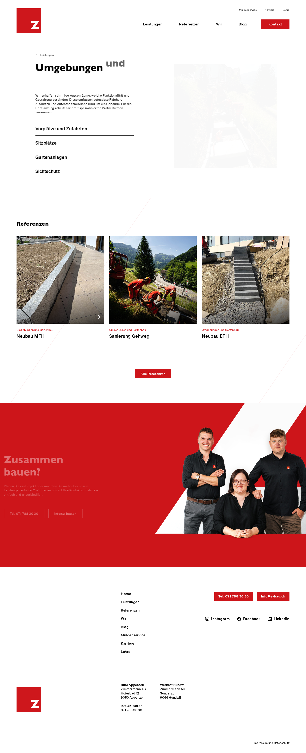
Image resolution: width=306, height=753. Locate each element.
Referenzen (189, 24)
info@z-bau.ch (59, 513)
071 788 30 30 (131, 710)
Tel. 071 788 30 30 (233, 596)
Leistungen (153, 24)
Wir (219, 24)
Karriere (269, 10)
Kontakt (275, 24)
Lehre (286, 10)
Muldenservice (248, 10)
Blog (243, 24)
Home (126, 594)
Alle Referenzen (153, 373)
